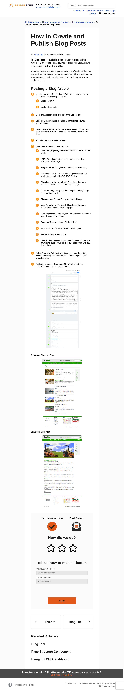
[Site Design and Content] (55, 22)
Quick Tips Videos (106, 683)
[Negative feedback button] (73, 548)
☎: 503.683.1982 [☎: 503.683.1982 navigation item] (107, 13)
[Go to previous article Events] (46, 621)
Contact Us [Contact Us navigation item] (79, 10)
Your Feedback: (43, 578)
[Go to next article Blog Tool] (78, 621)
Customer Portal (87, 683)
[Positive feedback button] (51, 548)
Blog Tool (39, 55)
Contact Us (71, 683)
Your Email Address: (45, 569)
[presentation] (54, 590)
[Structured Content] (82, 22)
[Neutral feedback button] (62, 548)
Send (62, 600)
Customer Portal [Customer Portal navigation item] (95, 10)
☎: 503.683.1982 (107, 686)
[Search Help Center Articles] (92, 5)
